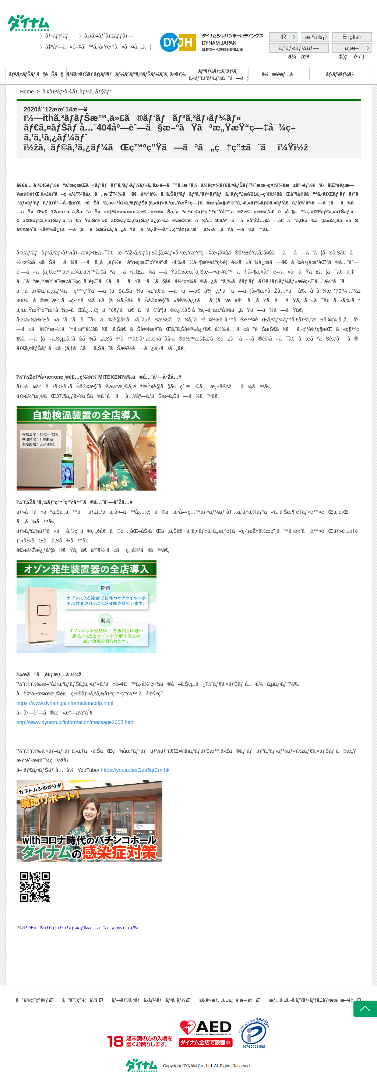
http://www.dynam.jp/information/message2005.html (76, 722)
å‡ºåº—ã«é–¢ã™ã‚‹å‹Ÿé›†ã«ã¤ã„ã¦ (98, 47)
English (352, 37)
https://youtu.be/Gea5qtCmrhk (135, 770)
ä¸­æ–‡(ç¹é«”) (351, 49)
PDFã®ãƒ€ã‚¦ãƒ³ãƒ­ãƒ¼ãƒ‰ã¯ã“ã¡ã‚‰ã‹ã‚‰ (81, 927)
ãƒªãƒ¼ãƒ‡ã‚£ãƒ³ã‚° (218, 74)
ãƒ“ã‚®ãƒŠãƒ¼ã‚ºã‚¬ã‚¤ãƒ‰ (157, 74)
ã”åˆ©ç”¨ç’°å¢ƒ (32, 1000)
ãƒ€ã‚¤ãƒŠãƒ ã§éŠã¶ (36, 74)
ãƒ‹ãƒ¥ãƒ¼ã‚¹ (339, 74)
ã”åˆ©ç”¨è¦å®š (79, 1000)
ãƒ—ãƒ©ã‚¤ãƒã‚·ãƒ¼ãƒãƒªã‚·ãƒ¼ (148, 1000)
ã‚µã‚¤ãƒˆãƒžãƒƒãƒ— (108, 36)
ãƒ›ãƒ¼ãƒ (57, 36)
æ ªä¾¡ (314, 37)
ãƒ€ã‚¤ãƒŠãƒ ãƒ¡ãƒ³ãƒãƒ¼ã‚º (97, 74)
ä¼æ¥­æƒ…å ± (279, 74)
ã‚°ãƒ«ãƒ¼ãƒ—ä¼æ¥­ (298, 49)
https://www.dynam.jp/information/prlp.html (65, 703)
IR (283, 37)
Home (27, 92)
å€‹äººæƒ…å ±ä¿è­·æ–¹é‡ (227, 1000)
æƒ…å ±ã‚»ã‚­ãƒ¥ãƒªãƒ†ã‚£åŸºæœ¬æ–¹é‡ (312, 1000)
